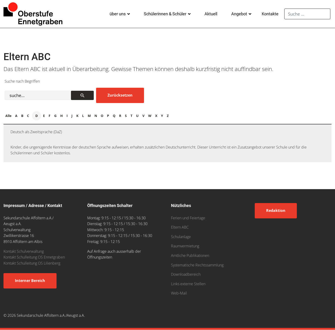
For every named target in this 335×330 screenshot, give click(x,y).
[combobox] (307, 14)
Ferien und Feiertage (188, 217)
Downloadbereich (186, 274)
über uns (118, 13)
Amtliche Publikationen (190, 255)
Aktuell (210, 13)
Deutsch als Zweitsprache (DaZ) (36, 131)
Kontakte (270, 13)
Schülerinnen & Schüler (165, 13)
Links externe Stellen (188, 283)
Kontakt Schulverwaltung (23, 251)
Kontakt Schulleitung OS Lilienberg (31, 263)
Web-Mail (179, 293)
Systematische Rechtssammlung (197, 265)
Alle (8, 115)
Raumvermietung (185, 246)
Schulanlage (181, 236)
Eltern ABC (180, 227)
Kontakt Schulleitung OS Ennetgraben (34, 257)
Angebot (239, 13)
